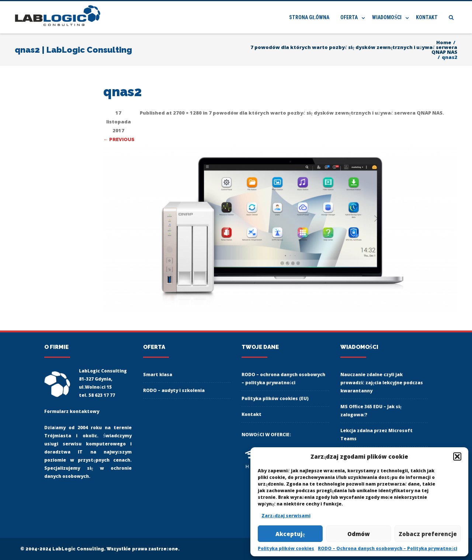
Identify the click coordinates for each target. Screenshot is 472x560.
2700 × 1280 (187, 112)
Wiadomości (387, 17)
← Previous (119, 139)
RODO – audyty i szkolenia (174, 390)
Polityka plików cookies (286, 548)
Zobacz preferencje (428, 534)
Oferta (349, 17)
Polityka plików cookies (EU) (275, 398)
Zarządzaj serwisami (285, 515)
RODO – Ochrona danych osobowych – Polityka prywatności (387, 548)
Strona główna (309, 17)
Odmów (358, 534)
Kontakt (427, 17)
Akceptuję (290, 534)
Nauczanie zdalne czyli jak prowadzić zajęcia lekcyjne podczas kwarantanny (381, 382)
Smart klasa (157, 374)
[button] (457, 456)
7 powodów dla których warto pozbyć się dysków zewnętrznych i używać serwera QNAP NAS (325, 112)
